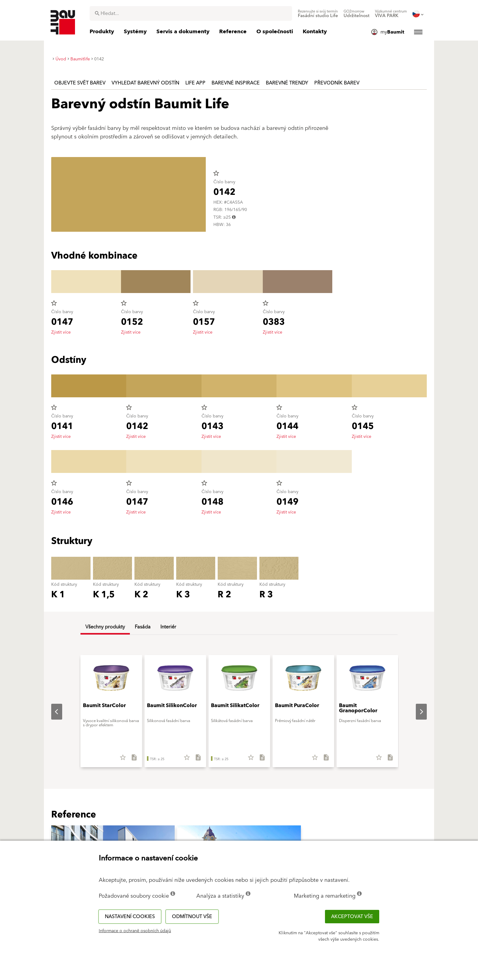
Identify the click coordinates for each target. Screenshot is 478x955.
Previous (52, 711)
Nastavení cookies (130, 916)
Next (416, 711)
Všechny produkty (105, 627)
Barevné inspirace (236, 83)
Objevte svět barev (79, 83)
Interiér (168, 627)
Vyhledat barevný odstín (145, 83)
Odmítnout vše (192, 916)
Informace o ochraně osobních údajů (135, 931)
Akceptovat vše (352, 916)
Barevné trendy (287, 83)
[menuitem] (318, 14)
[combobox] (191, 13)
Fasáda (143, 627)
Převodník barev (336, 83)
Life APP (195, 83)
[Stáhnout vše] (132, 759)
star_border (216, 173)
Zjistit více (61, 332)
